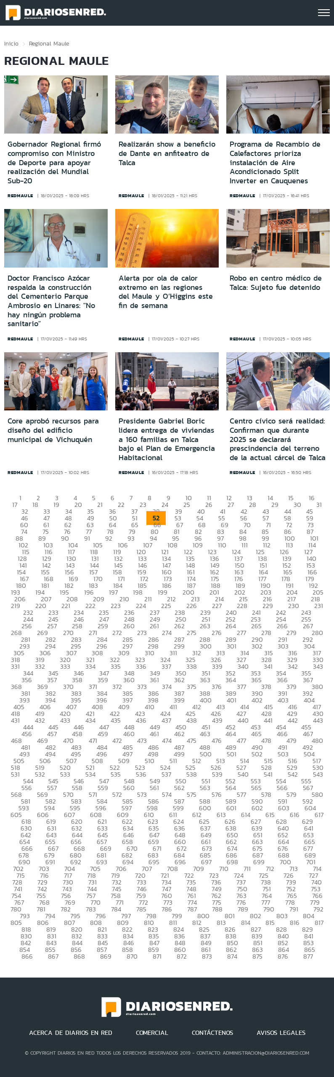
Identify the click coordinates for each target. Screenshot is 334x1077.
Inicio (11, 43)
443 (318, 720)
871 (157, 956)
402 (257, 700)
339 (217, 666)
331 (15, 666)
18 (35, 504)
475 (191, 740)
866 (27, 956)
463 (205, 733)
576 (217, 794)
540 (243, 774)
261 (154, 626)
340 (243, 666)
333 (65, 666)
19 (56, 504)
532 (40, 774)
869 (105, 956)
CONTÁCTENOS (212, 1032)
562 (179, 787)
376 (217, 686)
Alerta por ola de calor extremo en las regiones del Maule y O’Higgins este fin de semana (166, 292)
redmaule (20, 195)
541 (268, 774)
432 (40, 720)
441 (268, 720)
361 (154, 679)
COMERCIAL (152, 1032)
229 (267, 605)
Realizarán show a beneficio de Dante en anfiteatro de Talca (167, 153)
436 (141, 720)
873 (207, 956)
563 (205, 787)
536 (141, 774)
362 (179, 679)
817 (319, 922)
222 (90, 605)
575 (191, 794)
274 (167, 632)
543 (318, 774)
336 (141, 666)
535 (116, 774)
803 (282, 915)
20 (78, 504)
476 (217, 740)
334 (90, 666)
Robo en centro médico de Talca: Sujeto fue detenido (276, 283)
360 (129, 679)
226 (191, 605)
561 (154, 787)
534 (90, 774)
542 (293, 774)
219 (15, 605)
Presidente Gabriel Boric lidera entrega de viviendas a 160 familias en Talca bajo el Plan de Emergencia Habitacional (167, 439)
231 (318, 605)
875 (257, 956)
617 (319, 814)
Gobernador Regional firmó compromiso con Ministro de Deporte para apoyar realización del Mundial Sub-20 (54, 162)
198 (138, 592)
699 (259, 861)
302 (257, 646)
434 (90, 720)
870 (132, 956)
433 (65, 720)
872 (182, 956)
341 (268, 666)
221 (65, 605)
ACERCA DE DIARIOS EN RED (70, 1032)
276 (217, 632)
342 (293, 666)
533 (65, 774)
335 (116, 666)
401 (231, 700)
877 (308, 956)
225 (166, 605)
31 (319, 504)
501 (231, 754)
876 (283, 956)
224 (141, 605)
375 (191, 686)
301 (231, 646)
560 (129, 787)
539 (217, 774)
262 (179, 626)
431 (15, 720)
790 (268, 909)
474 (167, 740)
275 (191, 632)
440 (243, 720)
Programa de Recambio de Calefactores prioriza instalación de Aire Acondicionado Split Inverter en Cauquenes (275, 162)
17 (14, 504)
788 (217, 909)
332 (40, 666)
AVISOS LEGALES (281, 1032)
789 (243, 909)
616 (295, 814)
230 (293, 605)
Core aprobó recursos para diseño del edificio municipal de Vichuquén (53, 430)
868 (79, 956)
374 (167, 686)
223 (116, 605)
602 (257, 808)
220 (40, 605)
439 (217, 720)
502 (257, 754)
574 (167, 794)
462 (179, 733)
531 (15, 774)
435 (116, 720)
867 (53, 956)
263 (205, 626)
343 (318, 666)
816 (295, 922)
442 (293, 720)
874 (232, 956)
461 (154, 733)
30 (297, 504)
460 (129, 733)
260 (129, 626)
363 (205, 679)
